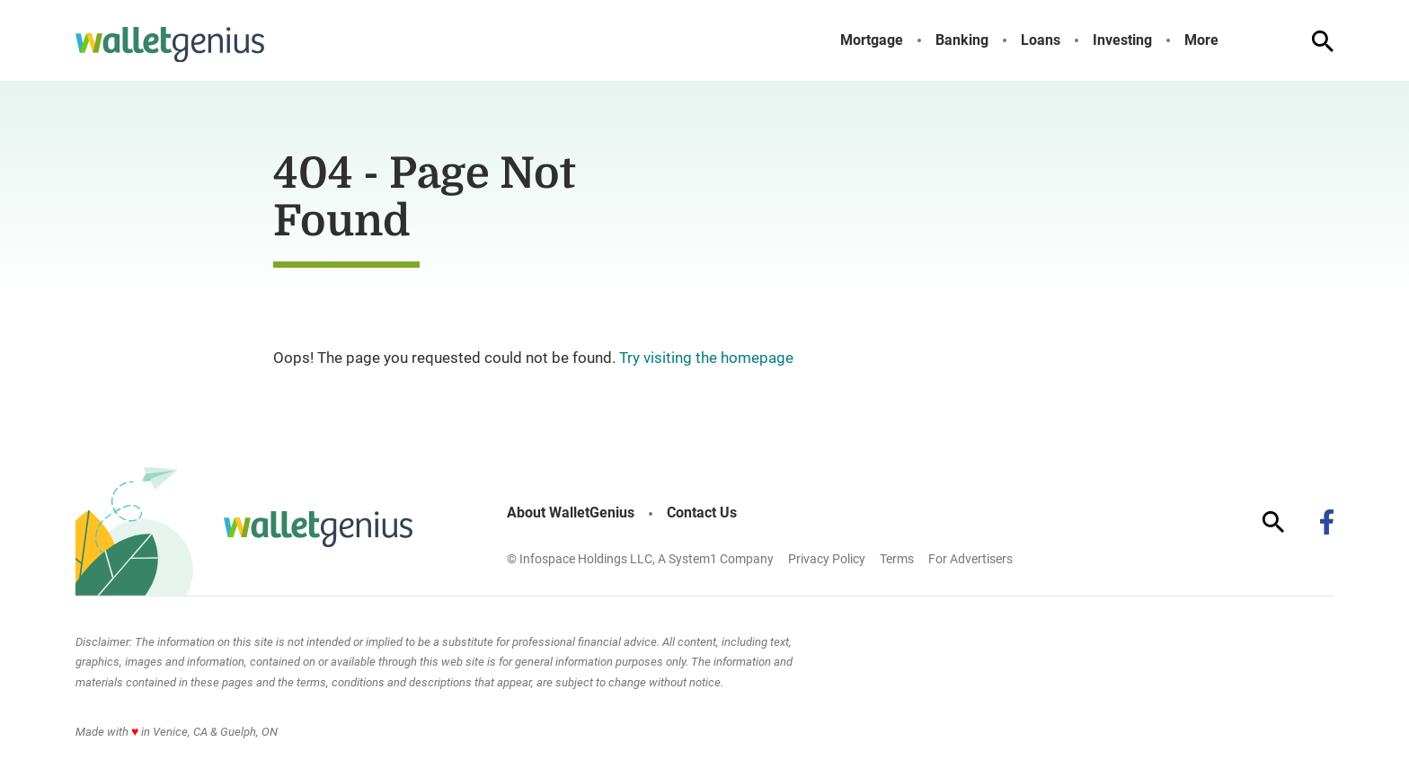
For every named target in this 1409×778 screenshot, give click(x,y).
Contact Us (702, 513)
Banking (961, 40)
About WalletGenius (570, 513)
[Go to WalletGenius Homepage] (169, 45)
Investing (1122, 40)
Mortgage (871, 40)
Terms (897, 559)
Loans (1040, 40)
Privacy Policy (826, 559)
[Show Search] (1323, 41)
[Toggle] (1232, 40)
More (1201, 40)
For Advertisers (970, 559)
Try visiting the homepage (706, 358)
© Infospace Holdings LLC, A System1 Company (640, 559)
